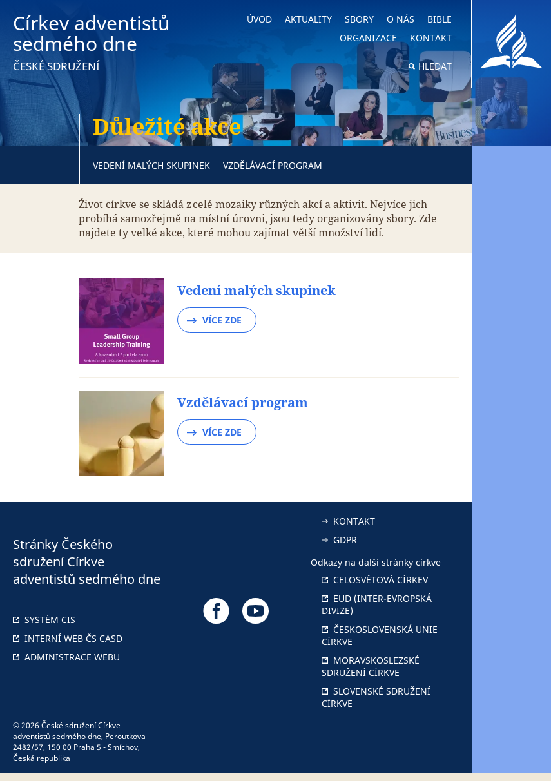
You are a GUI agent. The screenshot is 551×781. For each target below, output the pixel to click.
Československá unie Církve (380, 635)
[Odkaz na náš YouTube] (255, 611)
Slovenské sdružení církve (376, 697)
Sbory (359, 19)
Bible (439, 19)
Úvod (259, 19)
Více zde (214, 320)
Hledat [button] (435, 66)
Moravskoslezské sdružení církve (371, 666)
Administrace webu (66, 657)
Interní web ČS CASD (67, 638)
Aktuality (308, 19)
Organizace (368, 38)
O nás (400, 19)
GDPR (339, 540)
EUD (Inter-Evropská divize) (377, 604)
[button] (511, 390)
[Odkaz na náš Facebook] (216, 611)
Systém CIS (44, 619)
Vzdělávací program (272, 165)
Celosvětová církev (375, 580)
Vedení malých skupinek (151, 165)
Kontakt (431, 38)
